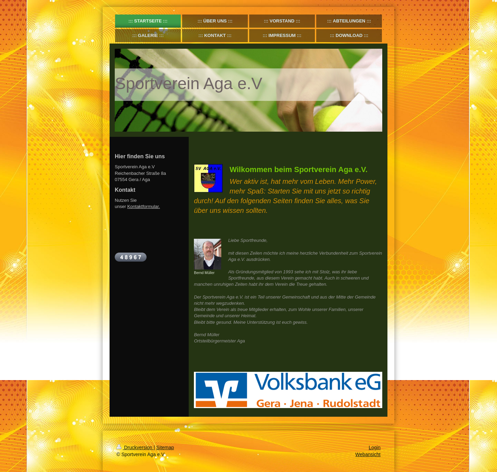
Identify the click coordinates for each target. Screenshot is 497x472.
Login (375, 447)
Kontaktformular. (143, 206)
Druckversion (134, 447)
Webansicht (368, 454)
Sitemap (165, 447)
